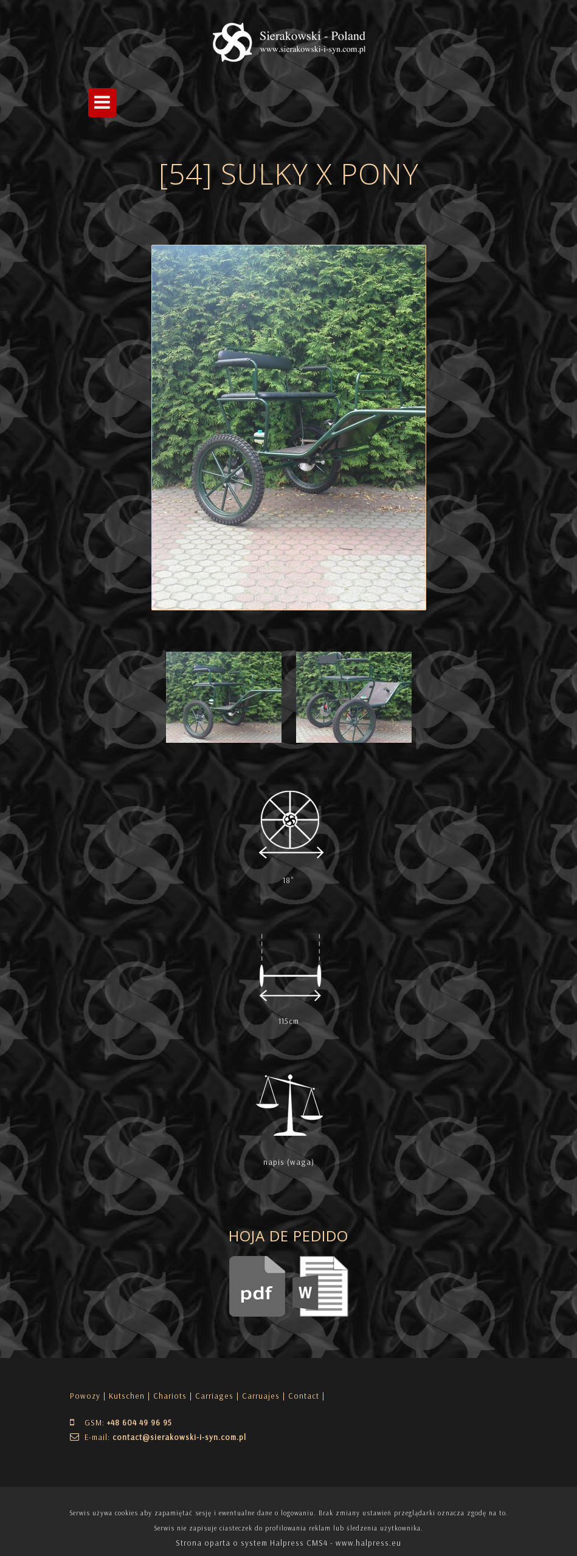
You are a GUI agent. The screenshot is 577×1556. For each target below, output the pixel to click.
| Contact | (303, 1396)
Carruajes (261, 1396)
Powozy (85, 1396)
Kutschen (127, 1396)
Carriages (214, 1396)
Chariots (170, 1396)
